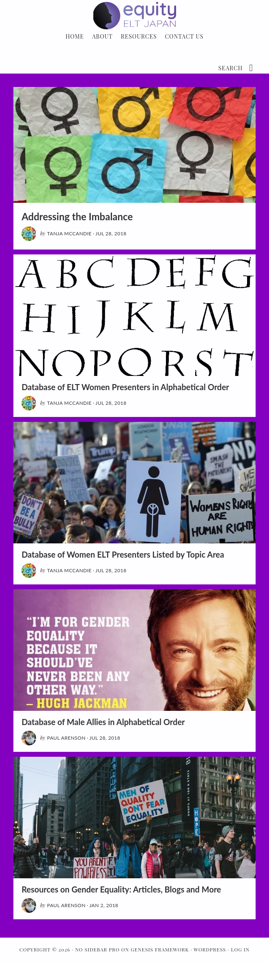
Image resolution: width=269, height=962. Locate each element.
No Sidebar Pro (97, 949)
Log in (240, 949)
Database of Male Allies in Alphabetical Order (103, 722)
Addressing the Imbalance (77, 216)
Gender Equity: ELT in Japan (134, 15)
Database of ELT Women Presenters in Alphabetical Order (125, 387)
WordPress (210, 949)
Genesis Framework (160, 949)
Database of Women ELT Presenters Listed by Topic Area (123, 554)
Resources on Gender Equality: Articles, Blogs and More (121, 889)
